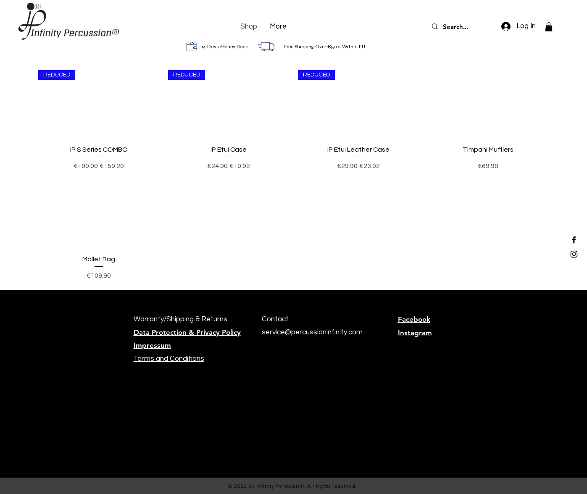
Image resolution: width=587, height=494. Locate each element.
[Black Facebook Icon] (574, 239)
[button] (549, 27)
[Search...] (457, 26)
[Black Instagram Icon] (574, 254)
